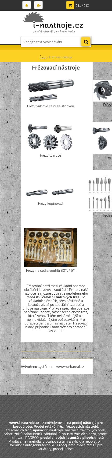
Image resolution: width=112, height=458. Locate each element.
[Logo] (53, 23)
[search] (86, 42)
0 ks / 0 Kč (82, 5)
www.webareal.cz (70, 366)
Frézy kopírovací (50, 203)
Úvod (43, 57)
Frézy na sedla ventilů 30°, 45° (50, 270)
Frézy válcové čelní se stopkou (50, 106)
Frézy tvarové (50, 155)
